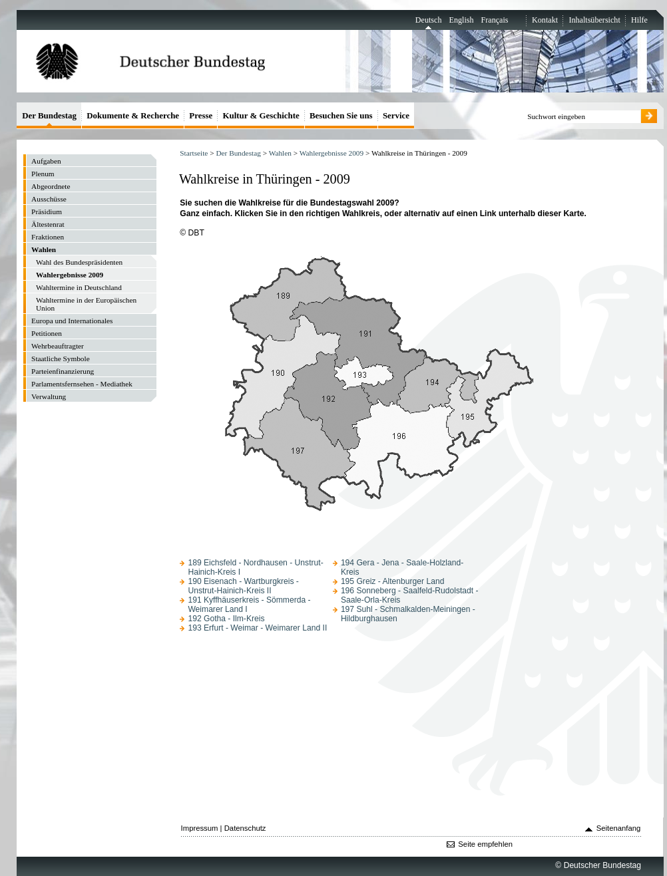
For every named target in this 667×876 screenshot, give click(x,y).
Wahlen (280, 153)
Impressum (199, 828)
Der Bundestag (238, 153)
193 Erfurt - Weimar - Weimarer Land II (257, 628)
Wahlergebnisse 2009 (331, 153)
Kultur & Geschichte (261, 115)
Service (396, 115)
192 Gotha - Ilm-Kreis (226, 618)
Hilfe (639, 20)
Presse (200, 115)
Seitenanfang (618, 828)
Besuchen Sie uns (341, 115)
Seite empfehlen (485, 844)
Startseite (194, 153)
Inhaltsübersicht (594, 20)
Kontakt (545, 20)
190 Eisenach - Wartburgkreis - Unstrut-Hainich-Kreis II (243, 586)
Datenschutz (245, 828)
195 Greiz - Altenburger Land (393, 581)
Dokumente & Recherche (133, 115)
